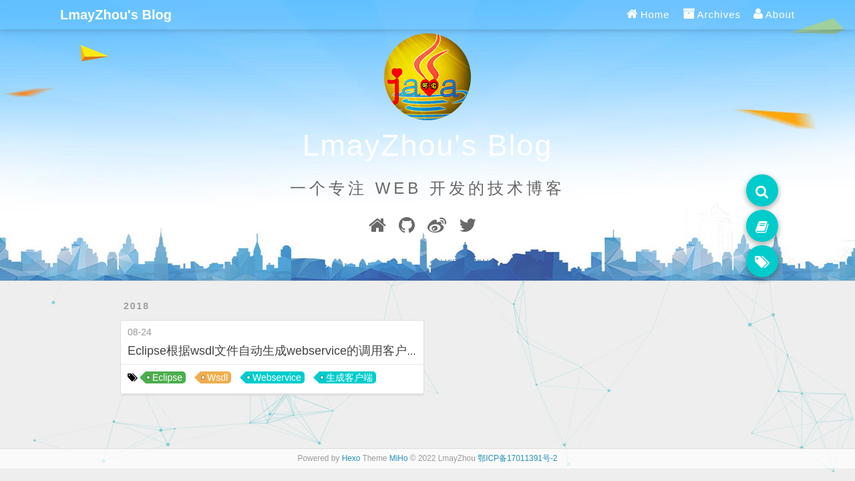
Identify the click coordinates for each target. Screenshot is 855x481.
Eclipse (167, 377)
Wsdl (217, 377)
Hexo (351, 458)
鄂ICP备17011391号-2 (517, 458)
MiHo (398, 458)
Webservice (276, 377)
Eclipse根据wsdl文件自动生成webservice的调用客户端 (273, 350)
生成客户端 (349, 377)
